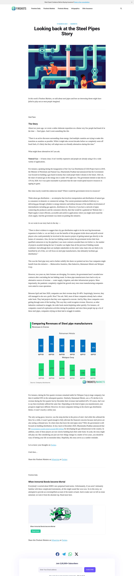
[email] (60, 569)
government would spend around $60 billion (47, 429)
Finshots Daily (36, 8)
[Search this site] (121, 8)
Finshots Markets (49, 8)
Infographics (75, 8)
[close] (131, 2)
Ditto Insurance (87, 8)
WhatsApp (55, 459)
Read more (35, 531)
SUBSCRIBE (90, 570)
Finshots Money (63, 8)
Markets (73, 24)
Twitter (53, 445)
